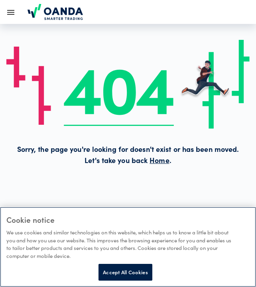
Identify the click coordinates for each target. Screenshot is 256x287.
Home (159, 161)
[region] (128, 247)
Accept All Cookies (125, 272)
